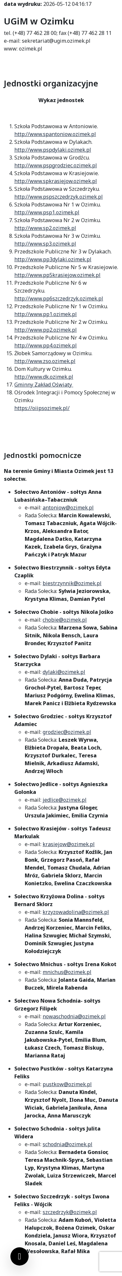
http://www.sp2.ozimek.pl (45, 228)
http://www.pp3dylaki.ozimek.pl (52, 259)
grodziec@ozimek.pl (67, 732)
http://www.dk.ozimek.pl (43, 376)
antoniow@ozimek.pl (68, 507)
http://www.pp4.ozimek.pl (45, 345)
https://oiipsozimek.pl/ (42, 408)
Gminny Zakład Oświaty (43, 384)
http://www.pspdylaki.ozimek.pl (52, 149)
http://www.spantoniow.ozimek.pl (55, 134)
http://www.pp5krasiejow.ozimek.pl (57, 275)
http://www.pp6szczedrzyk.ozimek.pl (58, 298)
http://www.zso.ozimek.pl (44, 361)
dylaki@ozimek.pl (64, 672)
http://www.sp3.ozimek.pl (45, 243)
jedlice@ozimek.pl (65, 799)
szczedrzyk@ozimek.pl (70, 1212)
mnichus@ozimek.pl (67, 972)
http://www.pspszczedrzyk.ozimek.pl (58, 196)
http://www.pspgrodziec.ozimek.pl (55, 165)
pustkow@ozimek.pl (67, 1084)
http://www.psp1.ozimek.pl (46, 212)
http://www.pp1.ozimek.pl (45, 314)
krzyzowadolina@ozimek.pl (76, 912)
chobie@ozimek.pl (65, 619)
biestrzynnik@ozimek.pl (72, 583)
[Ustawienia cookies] (19, 1256)
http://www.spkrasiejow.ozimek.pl (55, 181)
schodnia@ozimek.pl (67, 1144)
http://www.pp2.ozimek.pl (45, 329)
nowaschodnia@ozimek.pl (74, 1016)
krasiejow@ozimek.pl (69, 844)
